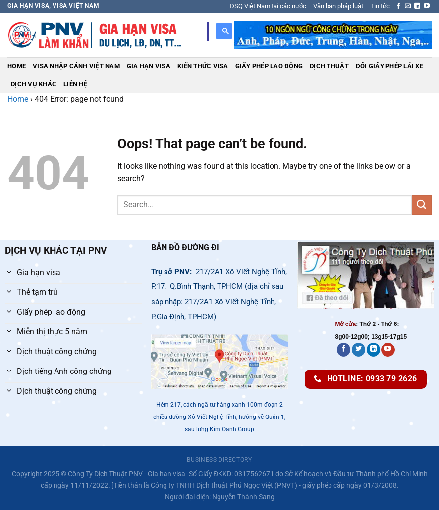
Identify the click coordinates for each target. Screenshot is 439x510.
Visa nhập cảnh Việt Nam (76, 66)
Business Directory (219, 459)
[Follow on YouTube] (427, 6)
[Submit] (422, 205)
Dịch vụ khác (33, 84)
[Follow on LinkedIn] (417, 6)
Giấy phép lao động (269, 66)
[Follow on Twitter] (358, 350)
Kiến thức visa (202, 66)
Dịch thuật (329, 66)
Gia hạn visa (148, 66)
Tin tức (380, 6)
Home (16, 66)
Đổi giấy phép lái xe (389, 66)
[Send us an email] (408, 6)
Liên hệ (75, 84)
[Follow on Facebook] (398, 6)
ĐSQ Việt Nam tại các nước (268, 6)
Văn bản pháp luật (338, 6)
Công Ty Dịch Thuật (98, 474)
